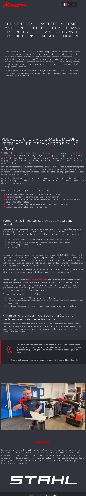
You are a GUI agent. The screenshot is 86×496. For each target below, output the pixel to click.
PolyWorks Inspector (37, 279)
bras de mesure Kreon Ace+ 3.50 (43, 153)
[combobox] (69, 4)
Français (69, 4)
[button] (6, 407)
